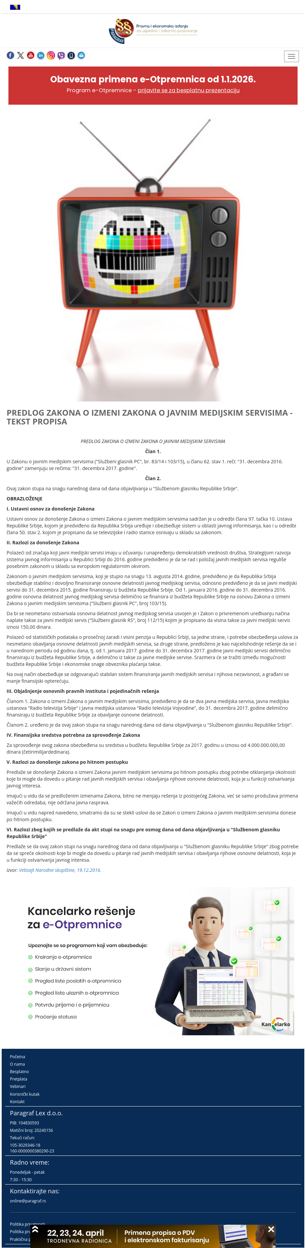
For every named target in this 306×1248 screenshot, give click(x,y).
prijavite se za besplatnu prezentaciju (189, 90)
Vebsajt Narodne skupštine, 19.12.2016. (60, 870)
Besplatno (19, 1071)
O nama (17, 1064)
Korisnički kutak (25, 1094)
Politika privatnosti (27, 1224)
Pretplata (18, 1079)
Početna (17, 1057)
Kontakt (17, 1101)
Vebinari (18, 1086)
